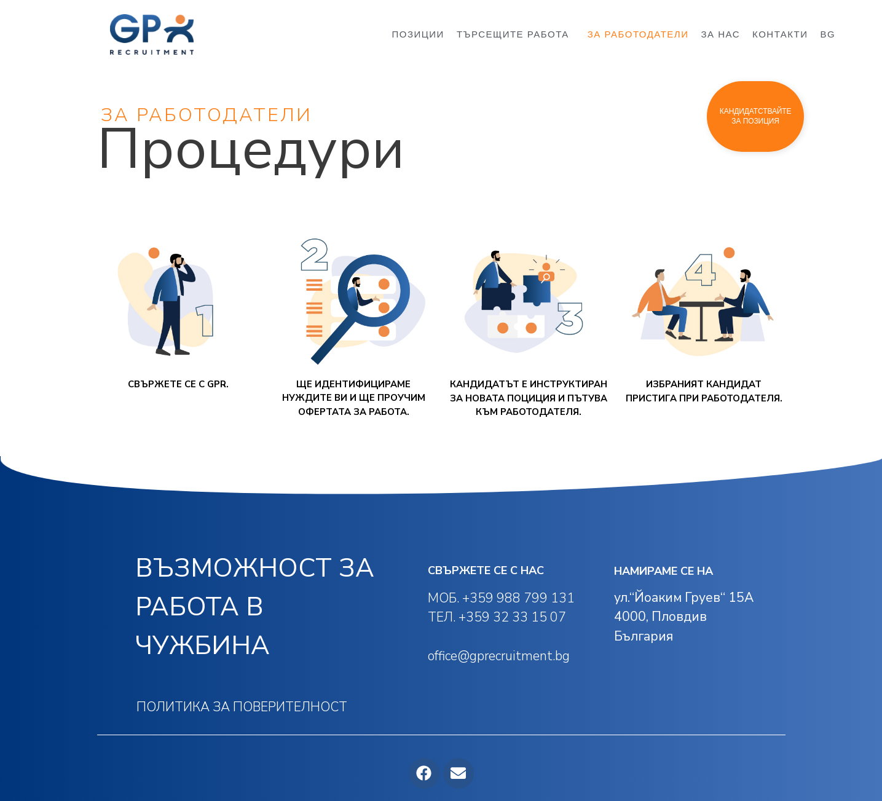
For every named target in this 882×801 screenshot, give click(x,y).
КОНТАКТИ (780, 34)
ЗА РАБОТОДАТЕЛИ (638, 34)
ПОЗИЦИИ (418, 34)
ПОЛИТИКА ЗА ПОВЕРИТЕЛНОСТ (241, 707)
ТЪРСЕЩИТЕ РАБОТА (516, 34)
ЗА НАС (721, 34)
